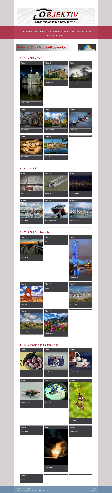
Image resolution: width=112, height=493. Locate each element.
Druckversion (20, 488)
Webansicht (93, 490)
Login (94, 488)
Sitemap (28, 488)
